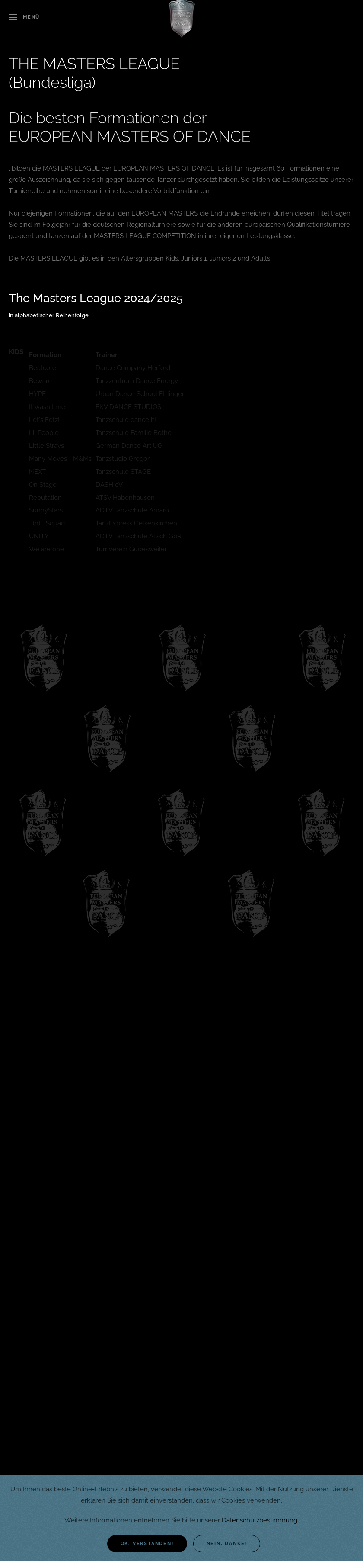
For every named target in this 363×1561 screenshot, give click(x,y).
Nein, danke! (227, 1543)
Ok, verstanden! (147, 1543)
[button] (24, 17)
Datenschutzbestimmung (259, 1520)
